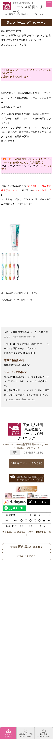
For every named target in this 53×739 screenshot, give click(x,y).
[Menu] (49, 4)
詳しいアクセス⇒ (27, 556)
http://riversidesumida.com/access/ (19, 399)
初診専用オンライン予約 (26, 463)
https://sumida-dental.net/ (24, 337)
